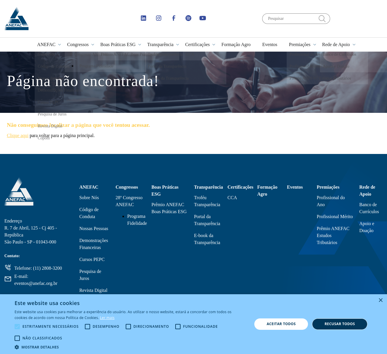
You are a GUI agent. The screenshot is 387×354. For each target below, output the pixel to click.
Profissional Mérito (335, 216)
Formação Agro (236, 44)
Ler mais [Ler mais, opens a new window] (107, 317)
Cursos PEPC (92, 259)
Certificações (197, 44)
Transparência (160, 44)
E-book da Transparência (207, 239)
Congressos (78, 44)
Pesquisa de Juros (90, 275)
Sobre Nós (89, 197)
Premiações (300, 44)
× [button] (380, 300)
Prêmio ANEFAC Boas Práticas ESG (169, 208)
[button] (130, 347)
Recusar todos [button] (340, 323)
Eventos (269, 44)
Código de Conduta (89, 213)
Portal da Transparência (207, 220)
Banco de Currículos (369, 208)
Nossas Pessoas (93, 228)
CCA (232, 197)
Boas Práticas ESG (118, 44)
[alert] (193, 324)
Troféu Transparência (207, 201)
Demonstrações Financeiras (93, 244)
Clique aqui (18, 135)
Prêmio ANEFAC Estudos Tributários (333, 235)
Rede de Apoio (336, 44)
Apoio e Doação (366, 227)
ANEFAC (46, 44)
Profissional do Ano (331, 201)
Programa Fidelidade (137, 220)
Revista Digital (93, 290)
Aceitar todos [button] (281, 323)
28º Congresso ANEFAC (129, 201)
